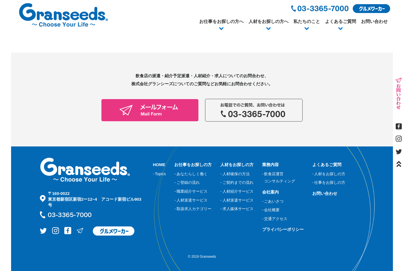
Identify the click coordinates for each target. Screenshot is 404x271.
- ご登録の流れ (187, 182)
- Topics (159, 174)
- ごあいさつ (272, 201)
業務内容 (270, 164)
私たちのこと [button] (306, 21)
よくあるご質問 (340, 21)
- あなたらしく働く (190, 174)
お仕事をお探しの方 (193, 164)
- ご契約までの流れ (236, 182)
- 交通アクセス (274, 218)
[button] (221, 29)
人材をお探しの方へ (268, 21)
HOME (159, 164)
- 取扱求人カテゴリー (192, 209)
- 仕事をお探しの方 (328, 182)
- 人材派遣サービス (190, 200)
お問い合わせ (374, 21)
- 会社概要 (271, 210)
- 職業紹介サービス (190, 191)
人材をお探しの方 (237, 164)
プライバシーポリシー (283, 229)
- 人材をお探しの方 (328, 174)
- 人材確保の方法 (234, 174)
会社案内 (270, 192)
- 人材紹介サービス (236, 191)
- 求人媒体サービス (236, 209)
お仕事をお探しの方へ (221, 21)
